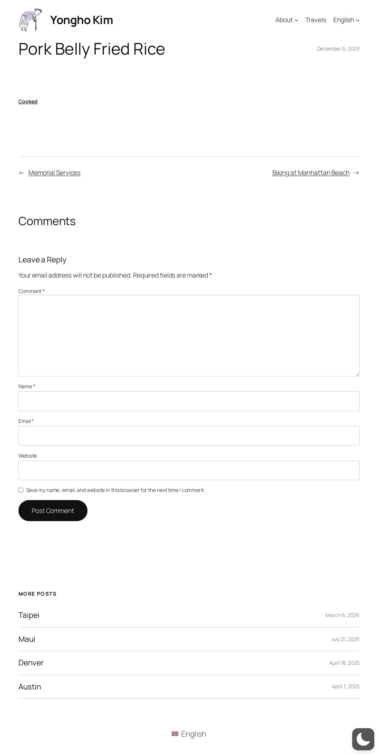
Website (27, 455)
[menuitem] (189, 733)
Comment (31, 291)
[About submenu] (296, 19)
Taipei (28, 615)
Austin (29, 686)
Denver (30, 662)
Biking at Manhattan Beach (311, 172)
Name (26, 386)
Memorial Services (54, 172)
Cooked (27, 101)
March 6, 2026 (343, 615)
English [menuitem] (193, 734)
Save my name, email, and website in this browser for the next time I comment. (115, 489)
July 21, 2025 (345, 639)
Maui (26, 639)
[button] (363, 739)
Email (26, 420)
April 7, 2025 (346, 686)
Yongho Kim (81, 19)
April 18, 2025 (344, 662)
